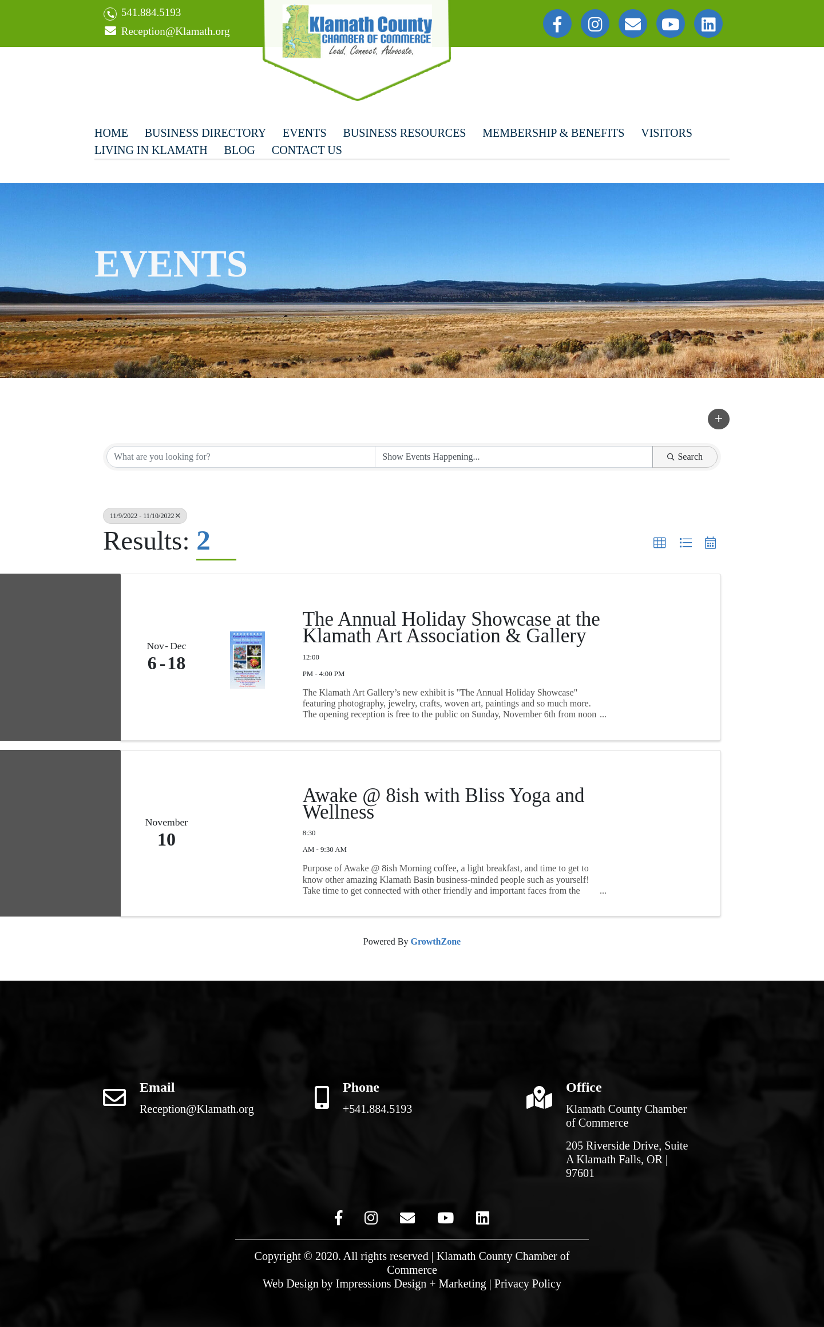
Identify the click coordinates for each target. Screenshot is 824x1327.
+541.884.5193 (377, 1109)
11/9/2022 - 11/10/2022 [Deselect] (145, 516)
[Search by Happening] (514, 457)
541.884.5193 (142, 13)
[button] (719, 419)
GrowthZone (435, 941)
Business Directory (205, 133)
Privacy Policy (527, 1283)
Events (305, 133)
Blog (239, 150)
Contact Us (307, 150)
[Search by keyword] (240, 457)
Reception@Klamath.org (166, 31)
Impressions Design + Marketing (411, 1283)
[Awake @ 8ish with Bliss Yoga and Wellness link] (247, 833)
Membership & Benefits (553, 133)
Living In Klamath (151, 150)
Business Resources (404, 133)
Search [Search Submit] (685, 456)
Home (111, 133)
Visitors (666, 133)
